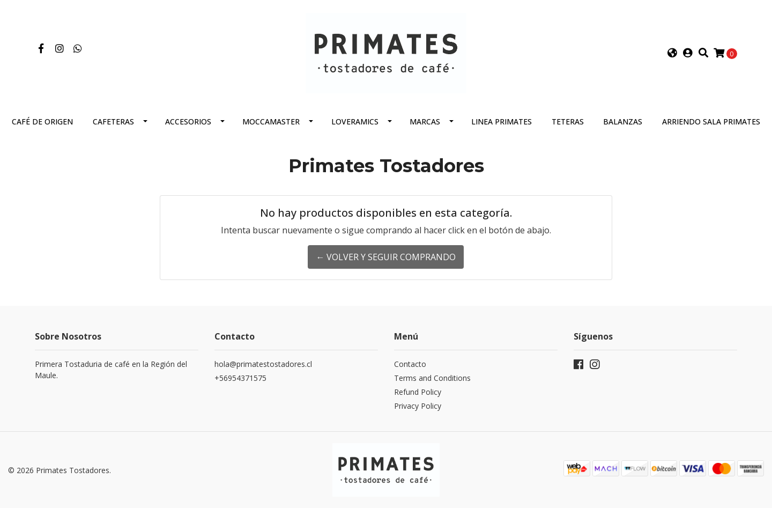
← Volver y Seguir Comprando (386, 257)
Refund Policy (417, 392)
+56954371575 (240, 378)
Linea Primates (501, 121)
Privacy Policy (417, 406)
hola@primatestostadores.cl (263, 364)
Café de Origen (42, 121)
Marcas (425, 121)
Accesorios (188, 121)
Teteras (568, 121)
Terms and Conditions (432, 378)
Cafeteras (113, 121)
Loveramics (354, 121)
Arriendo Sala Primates (711, 121)
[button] (672, 53)
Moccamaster (271, 121)
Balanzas (622, 121)
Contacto (410, 364)
